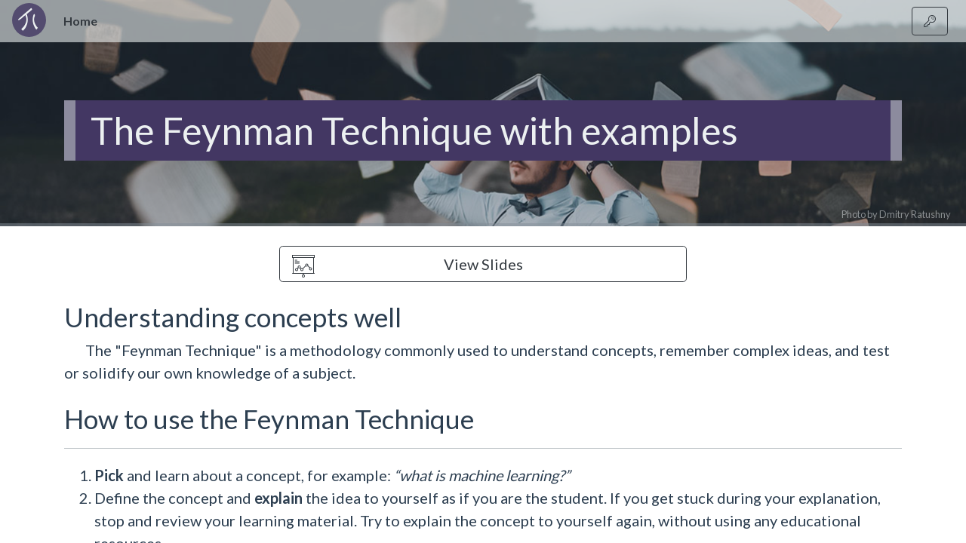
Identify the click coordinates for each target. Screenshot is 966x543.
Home (83, 20)
